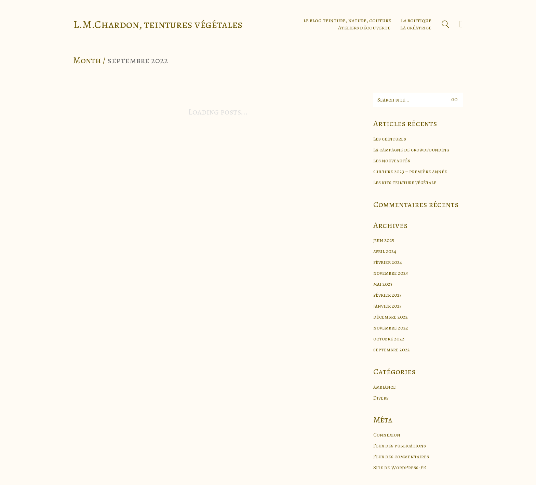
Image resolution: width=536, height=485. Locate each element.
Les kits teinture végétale (405, 182)
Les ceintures (389, 138)
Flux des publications (399, 445)
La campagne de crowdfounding (411, 149)
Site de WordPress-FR (399, 467)
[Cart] (461, 24)
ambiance (384, 386)
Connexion (386, 434)
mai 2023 (382, 284)
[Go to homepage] (158, 24)
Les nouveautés (391, 160)
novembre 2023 (390, 273)
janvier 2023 (387, 305)
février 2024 (387, 262)
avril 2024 (384, 251)
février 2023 (387, 295)
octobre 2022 (388, 338)
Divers (381, 397)
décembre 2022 (390, 316)
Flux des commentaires (401, 456)
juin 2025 (383, 240)
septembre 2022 (391, 349)
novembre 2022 (390, 327)
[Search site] (445, 25)
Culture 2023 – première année (410, 171)
